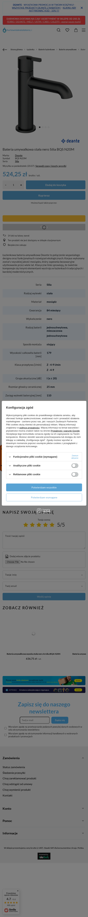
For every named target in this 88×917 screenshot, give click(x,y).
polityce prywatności (29, 427)
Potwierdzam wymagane (44, 497)
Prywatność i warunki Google (65, 431)
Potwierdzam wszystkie (44, 487)
